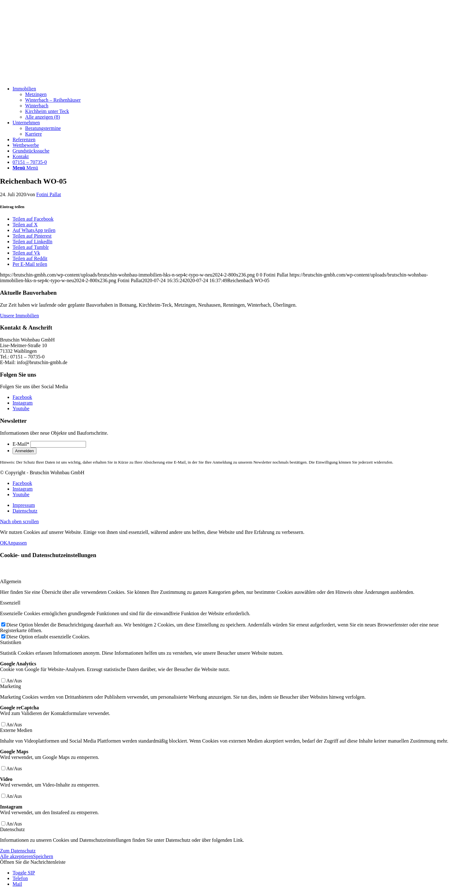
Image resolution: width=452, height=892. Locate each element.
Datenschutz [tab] (12, 829)
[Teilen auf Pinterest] (32, 236)
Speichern (43, 856)
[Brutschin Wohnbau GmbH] (47, 78)
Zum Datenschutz (17, 850)
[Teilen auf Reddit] (30, 258)
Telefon (20, 878)
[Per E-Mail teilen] (30, 264)
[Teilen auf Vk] (26, 252)
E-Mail (21, 444)
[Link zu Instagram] (23, 403)
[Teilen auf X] (25, 224)
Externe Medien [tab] (16, 730)
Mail (17, 884)
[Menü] (25, 167)
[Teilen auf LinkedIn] (32, 241)
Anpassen (17, 542)
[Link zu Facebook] (22, 397)
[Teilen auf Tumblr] (31, 247)
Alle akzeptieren (16, 856)
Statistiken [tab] (10, 642)
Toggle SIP (24, 872)
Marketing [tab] (10, 686)
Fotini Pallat (48, 194)
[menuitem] (232, 103)
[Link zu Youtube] (21, 408)
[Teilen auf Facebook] (33, 219)
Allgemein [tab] (10, 581)
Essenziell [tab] (10, 602)
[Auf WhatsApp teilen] (34, 230)
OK (3, 542)
